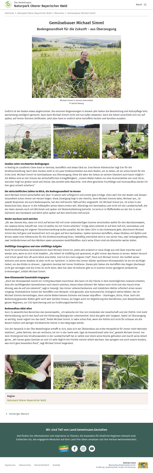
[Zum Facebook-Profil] (74, 449)
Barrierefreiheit (41, 465)
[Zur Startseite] (9, 4)
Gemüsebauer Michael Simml (81, 13)
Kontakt (56, 465)
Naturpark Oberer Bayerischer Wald (34, 13)
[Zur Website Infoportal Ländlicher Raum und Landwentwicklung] (63, 448)
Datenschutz (25, 465)
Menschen (59, 13)
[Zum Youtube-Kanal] (92, 449)
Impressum (10, 465)
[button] (145, 4)
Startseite (9, 13)
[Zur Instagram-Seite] (83, 449)
